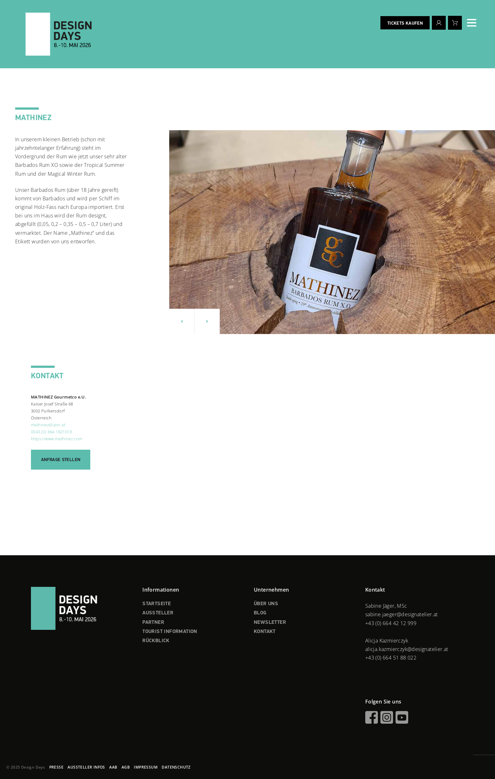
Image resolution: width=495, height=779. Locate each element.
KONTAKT (265, 631)
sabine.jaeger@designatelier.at (401, 614)
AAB (113, 767)
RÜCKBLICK (156, 640)
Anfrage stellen (60, 460)
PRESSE (56, 767)
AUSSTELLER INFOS (86, 767)
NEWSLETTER (270, 622)
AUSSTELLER (157, 613)
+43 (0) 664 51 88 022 (390, 657)
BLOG (260, 613)
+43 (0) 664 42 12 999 (390, 623)
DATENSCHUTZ (176, 767)
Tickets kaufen (405, 23)
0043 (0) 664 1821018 (51, 432)
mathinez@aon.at (48, 425)
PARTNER (153, 622)
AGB (126, 767)
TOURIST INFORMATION (169, 631)
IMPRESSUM (146, 767)
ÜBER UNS (266, 603)
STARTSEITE (156, 603)
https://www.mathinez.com (56, 438)
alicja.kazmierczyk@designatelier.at (406, 649)
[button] (181, 321)
